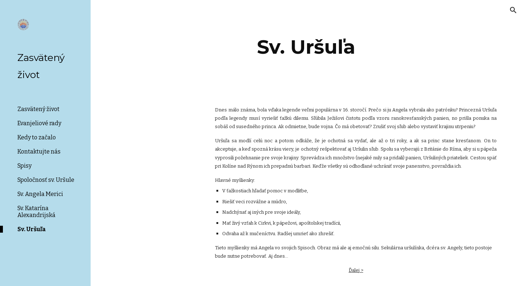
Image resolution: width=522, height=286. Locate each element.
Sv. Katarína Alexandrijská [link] (36, 211)
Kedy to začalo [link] (36, 137)
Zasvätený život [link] (38, 109)
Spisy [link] (24, 165)
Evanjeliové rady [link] (39, 123)
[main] (306, 47)
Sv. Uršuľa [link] (31, 229)
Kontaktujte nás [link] (39, 151)
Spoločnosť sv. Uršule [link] (45, 179)
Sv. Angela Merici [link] (40, 194)
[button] (513, 10)
